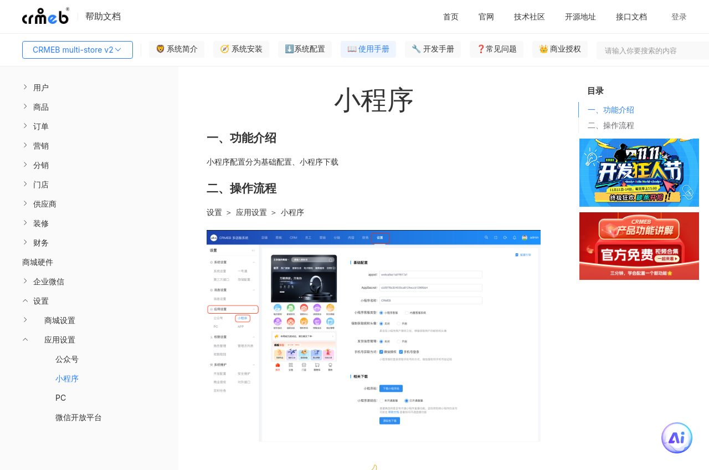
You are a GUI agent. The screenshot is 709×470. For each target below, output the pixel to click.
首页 (451, 16)
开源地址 (580, 16)
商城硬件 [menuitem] (37, 262)
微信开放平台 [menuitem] (78, 417)
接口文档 (631, 16)
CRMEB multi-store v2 (77, 50)
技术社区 (529, 16)
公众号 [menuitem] (67, 359)
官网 (486, 16)
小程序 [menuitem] (67, 378)
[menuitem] (89, 87)
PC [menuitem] (60, 397)
